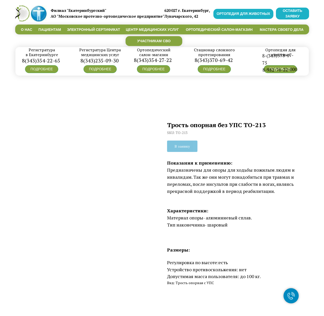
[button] (41, 69)
